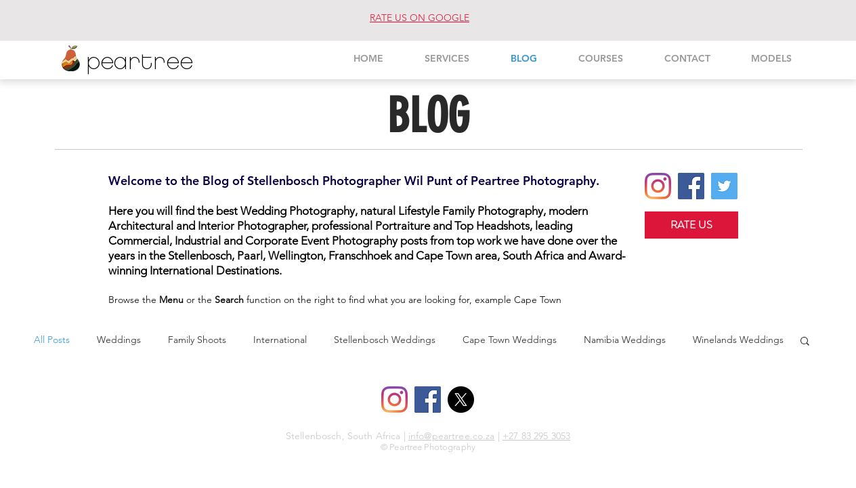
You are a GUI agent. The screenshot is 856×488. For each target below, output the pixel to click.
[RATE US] (691, 225)
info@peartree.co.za (451, 436)
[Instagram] (658, 186)
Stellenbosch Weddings (384, 340)
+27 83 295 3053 (536, 436)
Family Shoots (197, 340)
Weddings (119, 340)
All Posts (52, 340)
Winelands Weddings (738, 340)
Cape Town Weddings (510, 340)
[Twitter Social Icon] (724, 186)
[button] (804, 342)
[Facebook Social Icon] (691, 186)
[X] (461, 399)
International (280, 340)
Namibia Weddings (625, 340)
